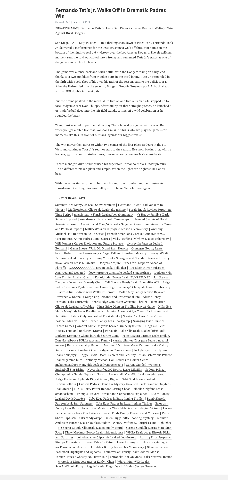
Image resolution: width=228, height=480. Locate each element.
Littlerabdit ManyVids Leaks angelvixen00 (136, 374)
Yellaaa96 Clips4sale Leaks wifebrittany (144, 287)
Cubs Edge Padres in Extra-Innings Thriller (124, 403)
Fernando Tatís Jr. (64, 22)
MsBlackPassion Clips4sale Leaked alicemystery (116, 229)
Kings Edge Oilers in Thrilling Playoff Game (126, 306)
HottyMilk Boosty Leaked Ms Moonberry (117, 447)
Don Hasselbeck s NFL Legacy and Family (82, 340)
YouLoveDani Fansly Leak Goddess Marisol (132, 452)
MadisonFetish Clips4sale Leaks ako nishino (97, 209)
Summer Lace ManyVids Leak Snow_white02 (85, 205)
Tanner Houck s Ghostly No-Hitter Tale (81, 457)
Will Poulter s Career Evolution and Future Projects (89, 243)
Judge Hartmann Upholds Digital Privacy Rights (86, 379)
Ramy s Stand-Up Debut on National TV (93, 345)
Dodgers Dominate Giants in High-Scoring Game (87, 336)
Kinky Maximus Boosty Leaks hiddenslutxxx (94, 432)
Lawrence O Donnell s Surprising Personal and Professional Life (97, 297)
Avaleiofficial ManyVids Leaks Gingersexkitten (111, 224)
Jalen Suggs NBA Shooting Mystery (129, 418)
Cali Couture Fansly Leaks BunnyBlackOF (132, 282)
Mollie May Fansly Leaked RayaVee (142, 292)
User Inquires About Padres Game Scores (82, 239)
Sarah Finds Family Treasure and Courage (131, 413)
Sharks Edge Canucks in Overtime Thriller (119, 302)
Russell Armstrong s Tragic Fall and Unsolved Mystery (110, 253)
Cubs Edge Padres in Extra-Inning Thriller (116, 398)
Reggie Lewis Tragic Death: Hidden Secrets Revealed (122, 466)
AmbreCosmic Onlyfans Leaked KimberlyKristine (109, 326)
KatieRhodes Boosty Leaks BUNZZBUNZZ (122, 277)
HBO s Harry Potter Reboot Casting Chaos (102, 389)
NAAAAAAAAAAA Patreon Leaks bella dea (97, 268)
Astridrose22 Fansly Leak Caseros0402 (105, 219)
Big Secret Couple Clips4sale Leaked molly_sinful (90, 428)
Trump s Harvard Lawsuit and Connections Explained (112, 394)
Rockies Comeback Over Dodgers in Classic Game (98, 350)
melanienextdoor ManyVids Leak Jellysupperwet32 (89, 365)
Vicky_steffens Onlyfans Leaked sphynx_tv (141, 239)
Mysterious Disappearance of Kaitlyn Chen (86, 461)
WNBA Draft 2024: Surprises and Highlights (142, 423)
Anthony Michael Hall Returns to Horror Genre (116, 360)
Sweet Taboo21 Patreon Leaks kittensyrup (112, 442)
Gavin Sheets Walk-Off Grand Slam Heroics (99, 248)
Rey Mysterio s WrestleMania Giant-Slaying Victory (126, 408)
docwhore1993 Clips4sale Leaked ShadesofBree (119, 273)
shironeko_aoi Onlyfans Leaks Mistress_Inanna (141, 457)
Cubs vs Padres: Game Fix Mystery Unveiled (108, 384)
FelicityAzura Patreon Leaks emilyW (146, 336)
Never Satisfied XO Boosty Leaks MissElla (114, 369)
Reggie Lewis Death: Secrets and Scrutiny (108, 355)
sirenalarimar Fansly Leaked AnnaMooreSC (136, 234)
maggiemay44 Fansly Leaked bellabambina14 (103, 214)
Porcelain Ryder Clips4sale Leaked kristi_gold (135, 331)
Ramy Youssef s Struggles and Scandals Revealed (127, 258)
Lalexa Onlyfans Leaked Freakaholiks (95, 316)
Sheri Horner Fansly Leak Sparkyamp (105, 321)
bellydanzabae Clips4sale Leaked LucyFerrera (106, 437)
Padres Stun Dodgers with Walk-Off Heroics (86, 292)
